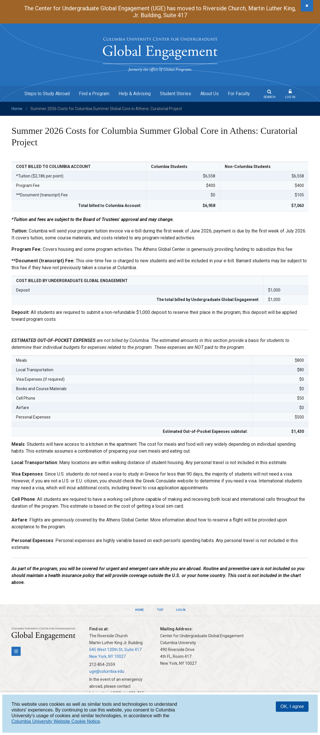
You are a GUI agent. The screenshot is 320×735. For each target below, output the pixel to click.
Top (160, 609)
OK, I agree (292, 706)
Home (16, 108)
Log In (290, 97)
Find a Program (94, 93)
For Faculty (239, 93)
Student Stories (175, 93)
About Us (209, 93)
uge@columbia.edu (106, 671)
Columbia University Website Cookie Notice (55, 721)
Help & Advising (135, 93)
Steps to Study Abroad (47, 93)
